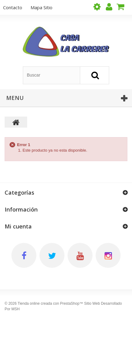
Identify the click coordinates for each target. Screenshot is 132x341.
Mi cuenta (18, 226)
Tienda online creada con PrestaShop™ (50, 303)
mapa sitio (41, 7)
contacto (12, 7)
